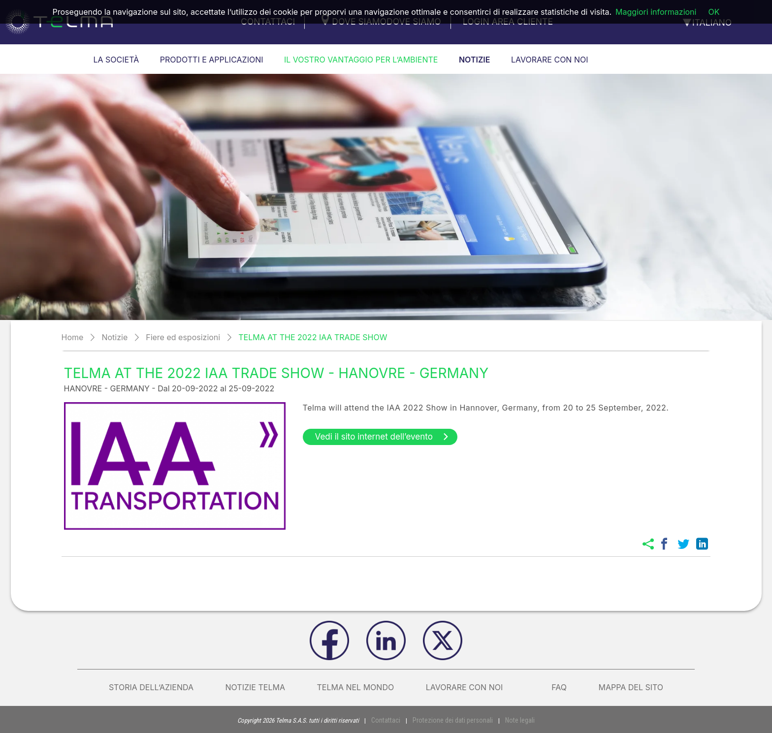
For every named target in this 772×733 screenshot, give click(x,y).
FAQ (559, 687)
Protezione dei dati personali (452, 720)
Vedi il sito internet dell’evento (382, 437)
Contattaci (390, 720)
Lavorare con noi (473, 687)
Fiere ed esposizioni (183, 337)
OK (713, 12)
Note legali (515, 720)
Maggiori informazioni (655, 12)
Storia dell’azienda (151, 687)
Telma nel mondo (355, 687)
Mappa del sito (630, 687)
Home (73, 337)
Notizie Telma (255, 687)
